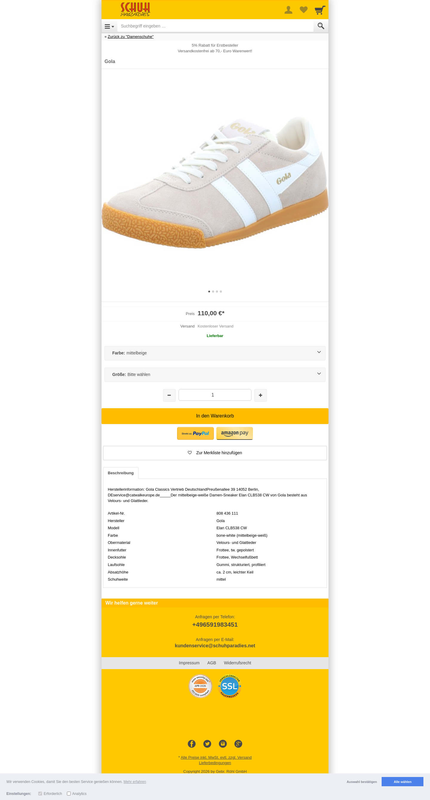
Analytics (79, 794)
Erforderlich (53, 794)
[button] (215, 453)
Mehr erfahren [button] (135, 782)
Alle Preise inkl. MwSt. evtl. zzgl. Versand (216, 757)
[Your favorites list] (303, 10)
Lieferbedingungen (215, 763)
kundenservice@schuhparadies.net (215, 645)
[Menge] (215, 395)
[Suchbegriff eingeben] (215, 26)
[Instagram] (223, 744)
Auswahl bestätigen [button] (362, 782)
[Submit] (321, 26)
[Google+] (238, 744)
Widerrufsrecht (237, 662)
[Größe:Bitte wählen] (215, 375)
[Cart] (320, 10)
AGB (211, 662)
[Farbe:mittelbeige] (215, 353)
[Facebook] (191, 744)
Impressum (189, 662)
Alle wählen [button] (402, 782)
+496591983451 (215, 624)
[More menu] (288, 10)
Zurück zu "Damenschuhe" (131, 36)
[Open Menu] (109, 26)
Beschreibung (121, 473)
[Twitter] (207, 744)
